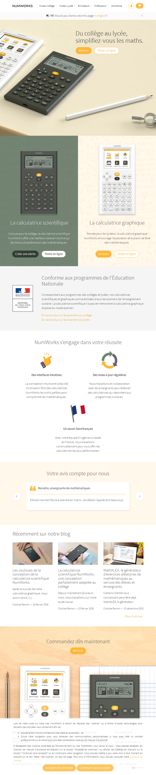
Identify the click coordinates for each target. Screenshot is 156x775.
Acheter (84, 50)
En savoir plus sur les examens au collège (67, 315)
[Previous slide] (17, 496)
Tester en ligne (107, 50)
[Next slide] (139, 496)
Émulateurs (83, 5)
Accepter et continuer (59, 768)
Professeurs (100, 5)
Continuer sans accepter (95, 768)
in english (100, 16)
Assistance (116, 5)
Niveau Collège (47, 5)
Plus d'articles (134, 616)
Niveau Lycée (66, 5)
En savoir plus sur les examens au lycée (66, 320)
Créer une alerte (25, 254)
